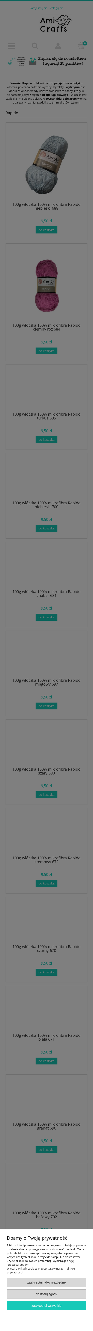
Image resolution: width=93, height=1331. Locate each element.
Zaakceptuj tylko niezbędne (46, 1282)
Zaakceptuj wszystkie (46, 1305)
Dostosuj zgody (46, 1294)
